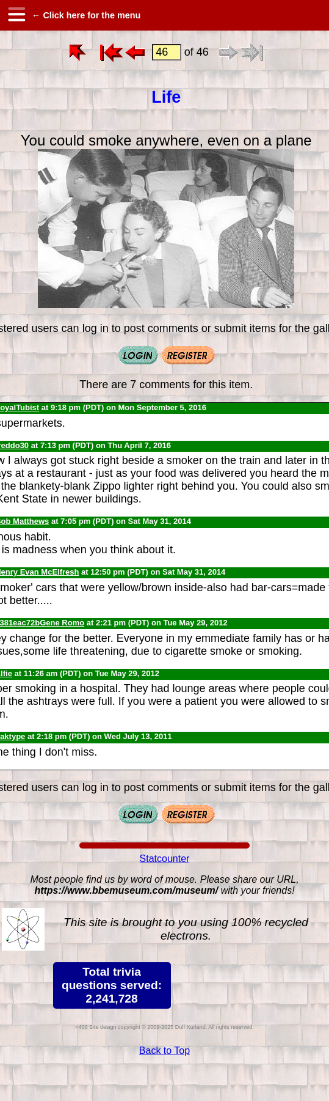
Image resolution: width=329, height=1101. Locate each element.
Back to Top (164, 1050)
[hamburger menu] (16, 15)
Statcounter (165, 858)
